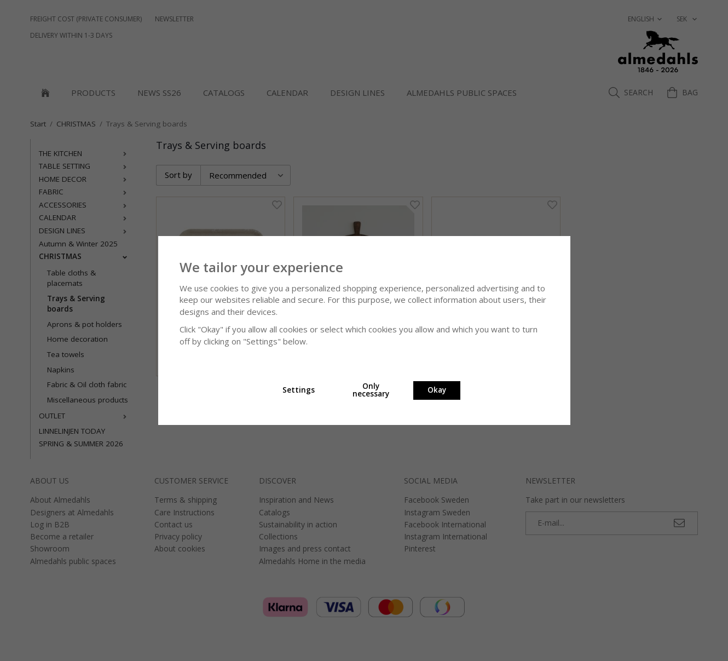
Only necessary (371, 390)
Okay (436, 390)
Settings (298, 390)
